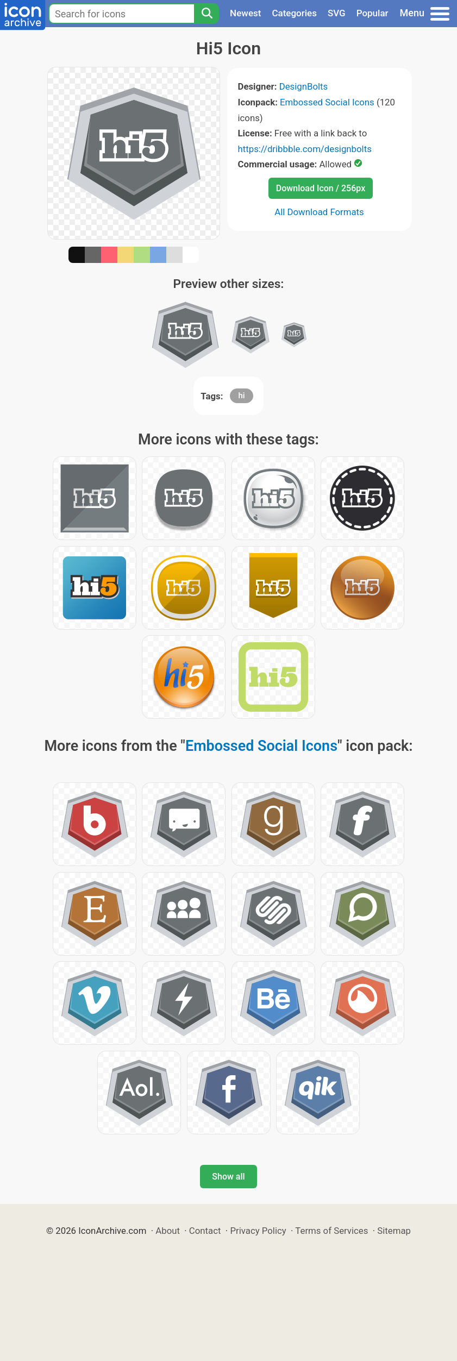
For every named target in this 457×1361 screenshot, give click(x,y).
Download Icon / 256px (320, 188)
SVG (337, 13)
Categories (294, 13)
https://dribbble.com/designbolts (305, 148)
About (167, 1230)
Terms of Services (331, 1230)
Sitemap (394, 1230)
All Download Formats (319, 211)
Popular (372, 13)
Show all (228, 1176)
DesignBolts (303, 86)
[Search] (206, 13)
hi (241, 395)
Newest (245, 13)
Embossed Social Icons (327, 102)
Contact (205, 1230)
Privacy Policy (258, 1230)
